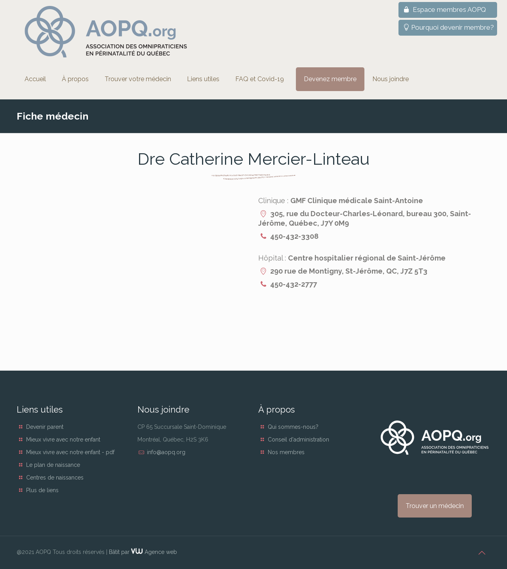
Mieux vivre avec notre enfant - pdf (70, 452)
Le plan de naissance (53, 465)
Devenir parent (44, 427)
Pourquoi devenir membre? (448, 27)
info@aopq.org (166, 452)
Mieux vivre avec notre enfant (63, 439)
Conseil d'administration (298, 439)
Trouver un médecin (435, 506)
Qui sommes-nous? (293, 427)
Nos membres (286, 452)
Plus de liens (42, 490)
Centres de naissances (55, 477)
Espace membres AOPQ (444, 9)
